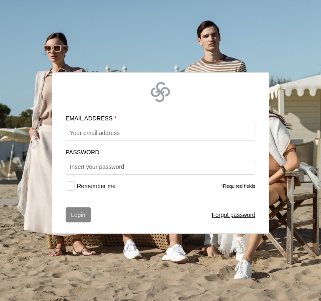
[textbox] (160, 133)
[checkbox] (91, 186)
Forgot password (233, 215)
